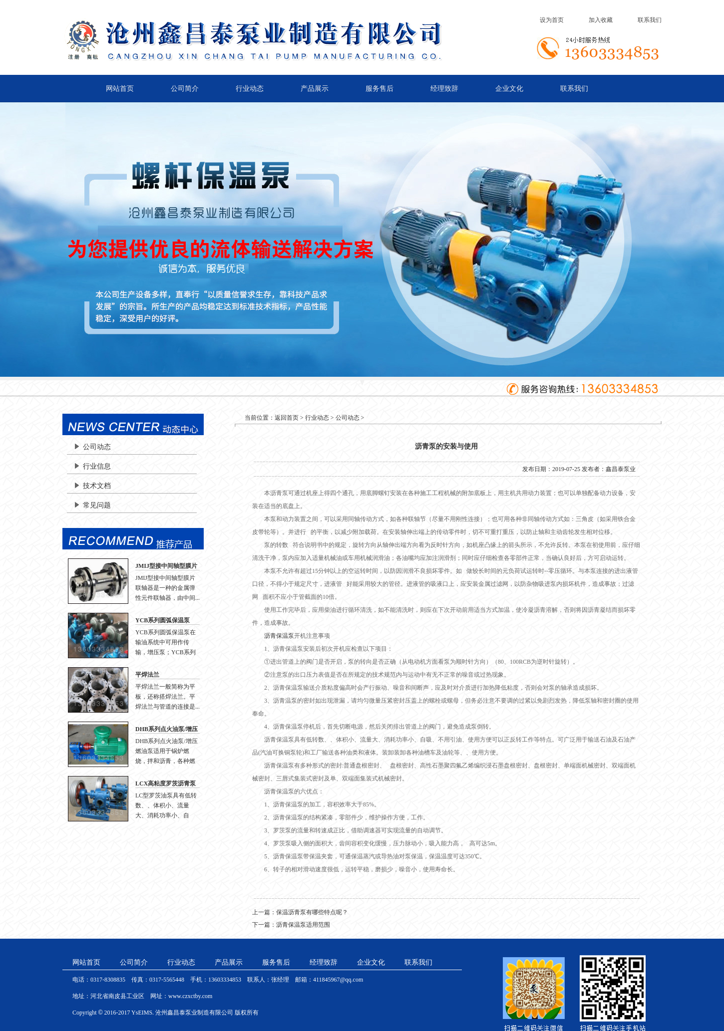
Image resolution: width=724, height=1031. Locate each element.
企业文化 (509, 88)
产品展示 (315, 88)
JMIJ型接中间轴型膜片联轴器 (166, 566)
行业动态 (250, 88)
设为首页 (552, 19)
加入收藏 (601, 19)
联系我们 (650, 19)
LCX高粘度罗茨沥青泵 (165, 783)
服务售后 (379, 88)
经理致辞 (444, 88)
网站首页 (120, 88)
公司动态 (97, 447)
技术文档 (97, 486)
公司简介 (185, 88)
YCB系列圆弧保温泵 (162, 620)
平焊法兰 (147, 674)
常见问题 (97, 505)
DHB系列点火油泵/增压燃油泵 (166, 730)
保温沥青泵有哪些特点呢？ (312, 912)
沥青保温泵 (279, 635)
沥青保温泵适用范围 (303, 924)
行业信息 (97, 466)
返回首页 (287, 417)
